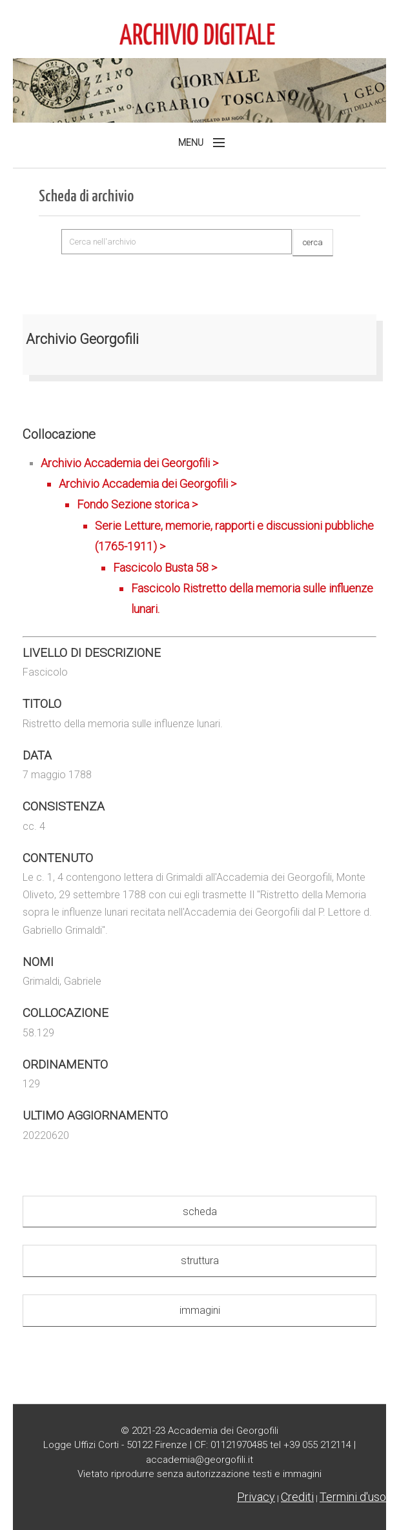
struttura (200, 1260)
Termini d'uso (353, 1497)
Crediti (297, 1497)
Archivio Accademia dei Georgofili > (208, 538)
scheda (200, 1211)
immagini (199, 1310)
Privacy (256, 1497)
